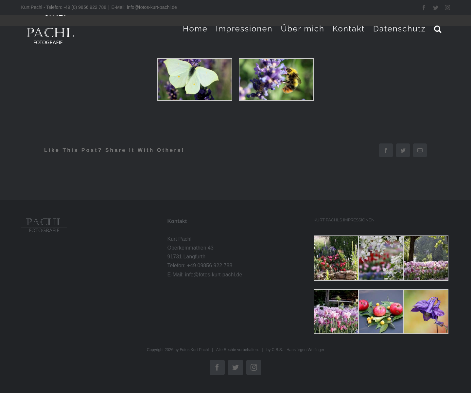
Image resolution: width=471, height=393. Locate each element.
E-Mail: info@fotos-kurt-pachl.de (144, 7)
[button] (438, 29)
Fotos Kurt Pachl (194, 349)
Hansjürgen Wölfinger (305, 349)
